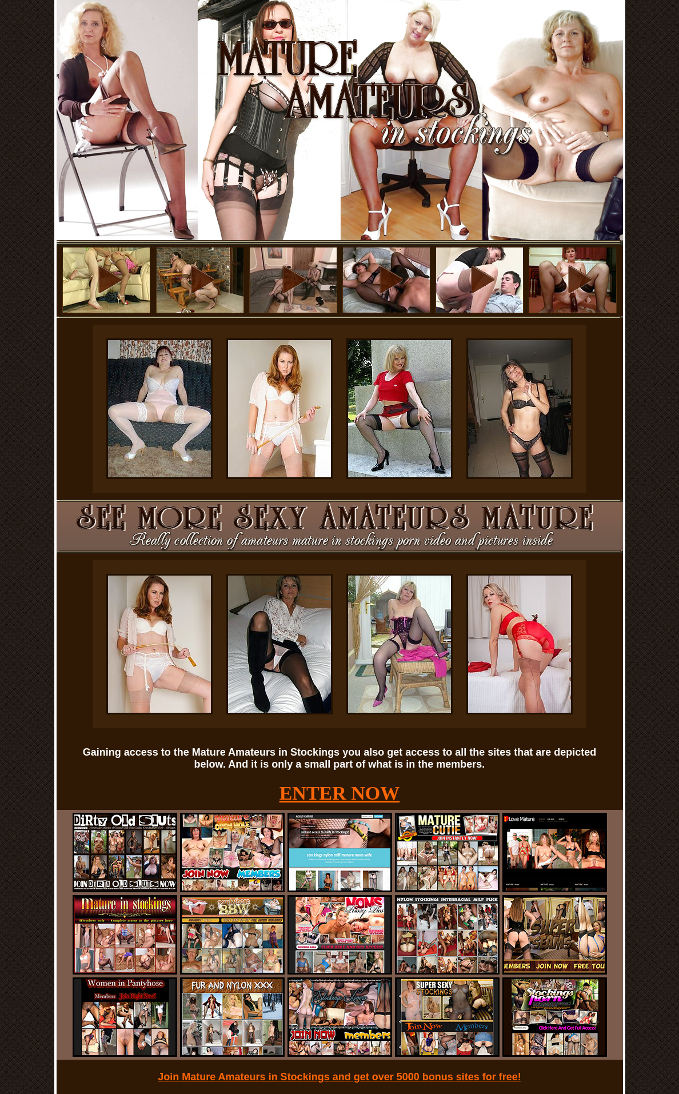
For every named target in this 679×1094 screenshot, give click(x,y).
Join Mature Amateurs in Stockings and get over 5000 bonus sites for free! (339, 1077)
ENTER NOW (339, 793)
